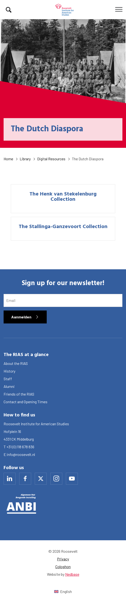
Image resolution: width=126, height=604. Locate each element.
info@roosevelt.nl (21, 454)
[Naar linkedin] (10, 479)
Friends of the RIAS (19, 394)
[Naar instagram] (56, 479)
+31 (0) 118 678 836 (20, 446)
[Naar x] (41, 479)
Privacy (63, 559)
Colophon (63, 566)
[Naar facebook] (25, 479)
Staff (8, 378)
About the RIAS (16, 363)
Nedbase (72, 574)
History (9, 371)
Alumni (9, 386)
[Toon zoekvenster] (9, 9)
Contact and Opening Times (25, 401)
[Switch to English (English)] (63, 591)
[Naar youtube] (72, 479)
